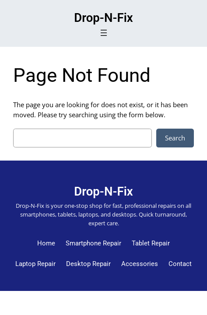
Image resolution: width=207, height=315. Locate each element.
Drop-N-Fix (103, 17)
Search (175, 137)
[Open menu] (103, 33)
